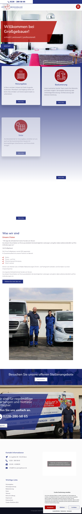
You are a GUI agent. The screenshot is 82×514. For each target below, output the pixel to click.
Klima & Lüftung (10, 496)
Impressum (69, 511)
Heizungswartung (11, 487)
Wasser (8, 493)
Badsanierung (10, 489)
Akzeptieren (50, 507)
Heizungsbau (9, 484)
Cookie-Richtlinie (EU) (12, 502)
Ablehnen (62, 507)
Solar (7, 491)
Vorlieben (74, 507)
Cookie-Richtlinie (56, 511)
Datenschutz (63, 511)
